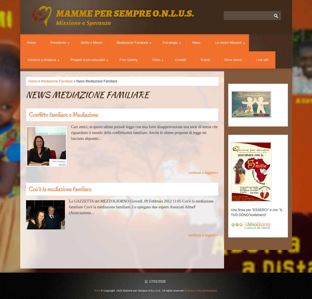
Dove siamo (233, 60)
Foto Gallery (129, 60)
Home (31, 43)
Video (157, 60)
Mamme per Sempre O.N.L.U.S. (125, 13)
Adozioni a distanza (43, 60)
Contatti (180, 60)
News (196, 43)
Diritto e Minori (91, 43)
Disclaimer (211, 290)
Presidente (59, 43)
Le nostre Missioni (230, 43)
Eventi (205, 60)
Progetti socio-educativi (89, 60)
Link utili (262, 60)
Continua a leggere (202, 172)
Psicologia (172, 43)
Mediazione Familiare (133, 43)
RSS (97, 290)
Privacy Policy (194, 290)
